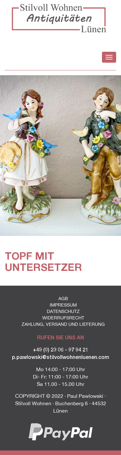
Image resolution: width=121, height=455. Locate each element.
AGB (63, 298)
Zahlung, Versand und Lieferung (63, 324)
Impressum (63, 305)
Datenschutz (63, 311)
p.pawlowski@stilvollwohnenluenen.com (60, 357)
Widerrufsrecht (63, 317)
